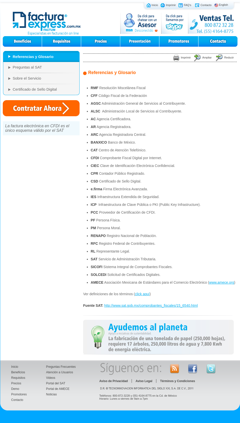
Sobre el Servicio (27, 78)
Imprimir (171, 4)
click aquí (142, 294)
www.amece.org (221, 282)
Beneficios (18, 372)
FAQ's (187, 4)
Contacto (206, 4)
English (223, 4)
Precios (16, 383)
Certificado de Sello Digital (35, 89)
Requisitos (18, 378)
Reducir (229, 57)
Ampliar (207, 57)
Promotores (19, 394)
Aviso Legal (144, 381)
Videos (50, 378)
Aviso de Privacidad (113, 381)
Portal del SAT (55, 383)
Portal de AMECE (58, 389)
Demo (15, 389)
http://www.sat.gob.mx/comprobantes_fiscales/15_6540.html (151, 306)
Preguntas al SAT (27, 67)
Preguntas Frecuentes (61, 367)
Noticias (51, 394)
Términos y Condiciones (177, 381)
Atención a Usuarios (59, 372)
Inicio (155, 4)
